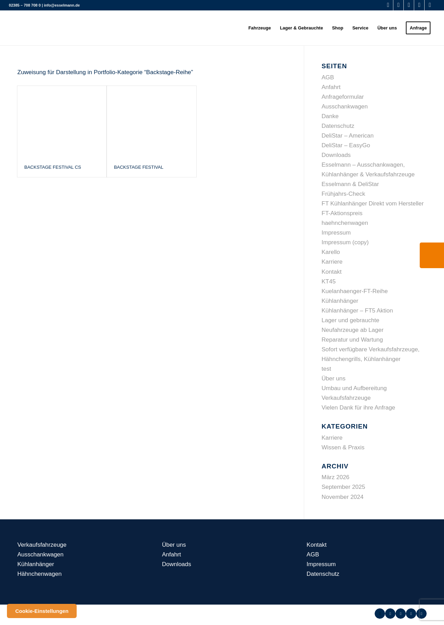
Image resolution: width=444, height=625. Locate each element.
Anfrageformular (343, 97)
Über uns (333, 378)
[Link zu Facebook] (388, 5)
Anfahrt (331, 87)
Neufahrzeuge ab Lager (353, 330)
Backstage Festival (138, 167)
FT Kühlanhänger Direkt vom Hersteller (373, 203)
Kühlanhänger (35, 564)
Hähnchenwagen (39, 574)
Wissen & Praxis (343, 447)
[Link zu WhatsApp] (398, 5)
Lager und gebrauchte (350, 320)
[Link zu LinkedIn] (430, 5)
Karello (331, 252)
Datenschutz (338, 126)
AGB (328, 77)
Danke (330, 116)
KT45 (329, 281)
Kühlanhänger (340, 301)
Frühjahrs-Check (343, 194)
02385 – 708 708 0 (25, 5)
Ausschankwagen (345, 106)
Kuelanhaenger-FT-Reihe (355, 291)
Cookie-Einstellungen (41, 611)
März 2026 (335, 477)
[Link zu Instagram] (419, 5)
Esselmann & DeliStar (350, 184)
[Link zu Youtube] (409, 5)
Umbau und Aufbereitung (354, 388)
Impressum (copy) (345, 242)
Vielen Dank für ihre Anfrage (358, 407)
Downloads (336, 155)
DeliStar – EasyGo (346, 145)
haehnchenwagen (345, 223)
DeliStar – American (348, 135)
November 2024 (343, 497)
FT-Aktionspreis (342, 213)
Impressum (336, 232)
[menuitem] (259, 28)
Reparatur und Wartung (352, 339)
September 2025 (343, 487)
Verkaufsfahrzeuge (346, 398)
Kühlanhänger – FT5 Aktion (357, 310)
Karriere (332, 261)
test (326, 369)
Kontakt (332, 272)
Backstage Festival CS (52, 167)
